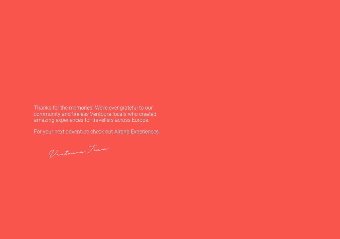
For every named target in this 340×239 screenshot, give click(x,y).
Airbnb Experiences (136, 131)
